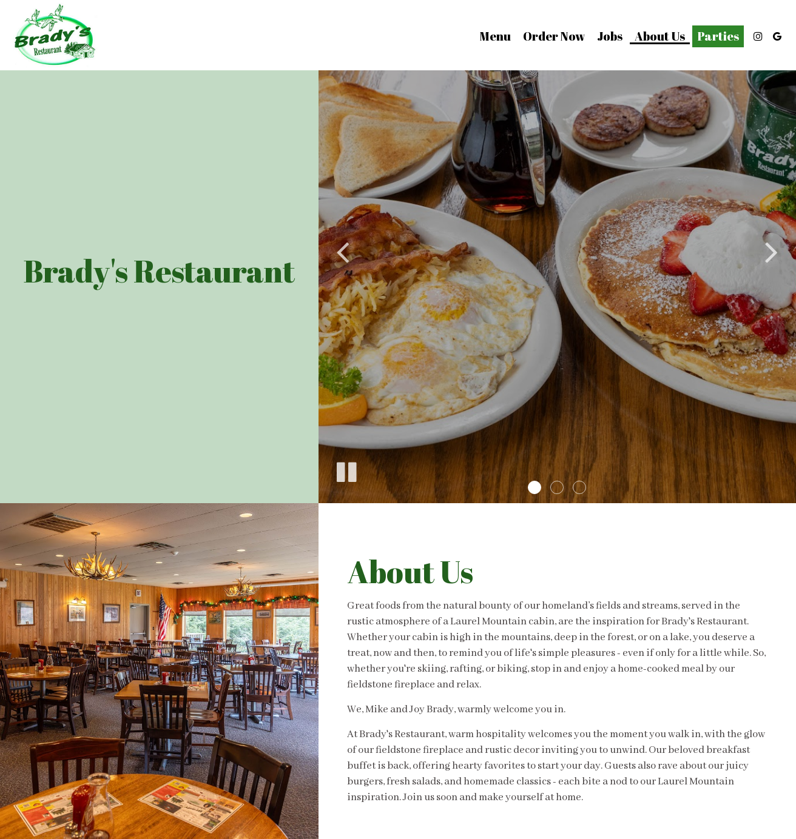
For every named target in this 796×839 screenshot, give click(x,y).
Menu (495, 36)
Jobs (609, 36)
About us (660, 36)
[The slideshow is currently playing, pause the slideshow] (346, 470)
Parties (718, 36)
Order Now (554, 36)
